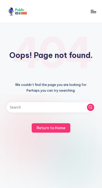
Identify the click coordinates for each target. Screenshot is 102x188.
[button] (90, 107)
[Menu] (93, 11)
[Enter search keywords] (51, 107)
